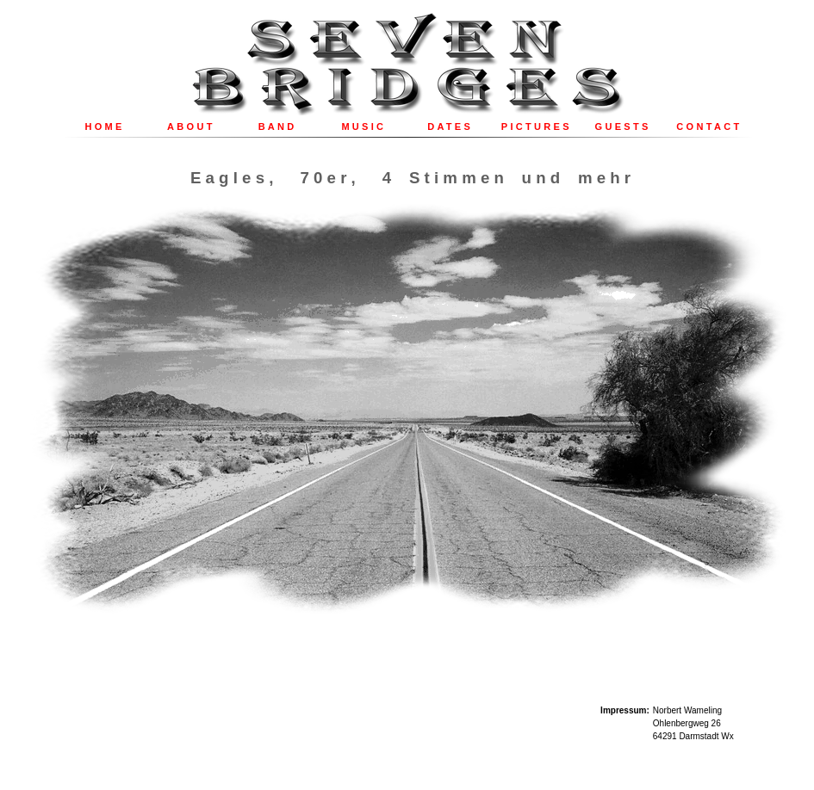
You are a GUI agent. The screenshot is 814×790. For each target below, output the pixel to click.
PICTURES (536, 126)
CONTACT (709, 126)
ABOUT (191, 126)
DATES (450, 126)
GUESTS (623, 126)
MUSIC (363, 126)
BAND (277, 126)
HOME (105, 126)
